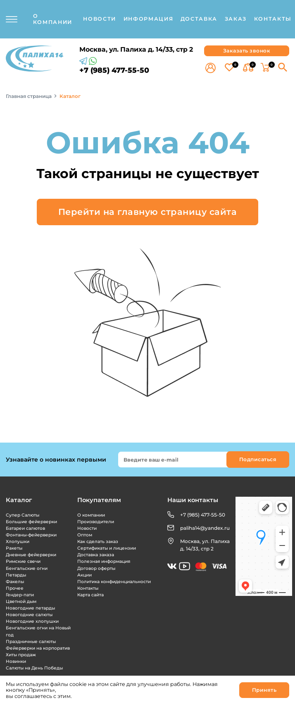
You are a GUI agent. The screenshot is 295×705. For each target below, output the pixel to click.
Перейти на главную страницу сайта (147, 212)
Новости (87, 528)
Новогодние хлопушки (32, 621)
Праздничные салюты (31, 641)
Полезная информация (103, 561)
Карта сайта (90, 595)
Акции (84, 575)
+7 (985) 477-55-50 (114, 70)
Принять (264, 690)
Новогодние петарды (30, 608)
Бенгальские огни (27, 568)
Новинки (16, 661)
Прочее (15, 588)
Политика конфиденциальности (114, 581)
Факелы (15, 581)
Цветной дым (21, 601)
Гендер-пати (20, 595)
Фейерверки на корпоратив (38, 648)
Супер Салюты (22, 515)
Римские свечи (23, 561)
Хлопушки (17, 541)
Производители (95, 521)
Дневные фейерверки (31, 554)
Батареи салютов (25, 528)
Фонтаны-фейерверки (31, 535)
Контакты (87, 588)
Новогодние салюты (29, 614)
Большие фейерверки (31, 521)
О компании (91, 515)
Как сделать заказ (97, 541)
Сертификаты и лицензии (106, 548)
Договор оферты (96, 568)
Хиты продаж (21, 654)
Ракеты (14, 548)
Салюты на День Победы (34, 668)
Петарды (16, 575)
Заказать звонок (247, 51)
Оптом (84, 535)
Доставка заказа (95, 554)
